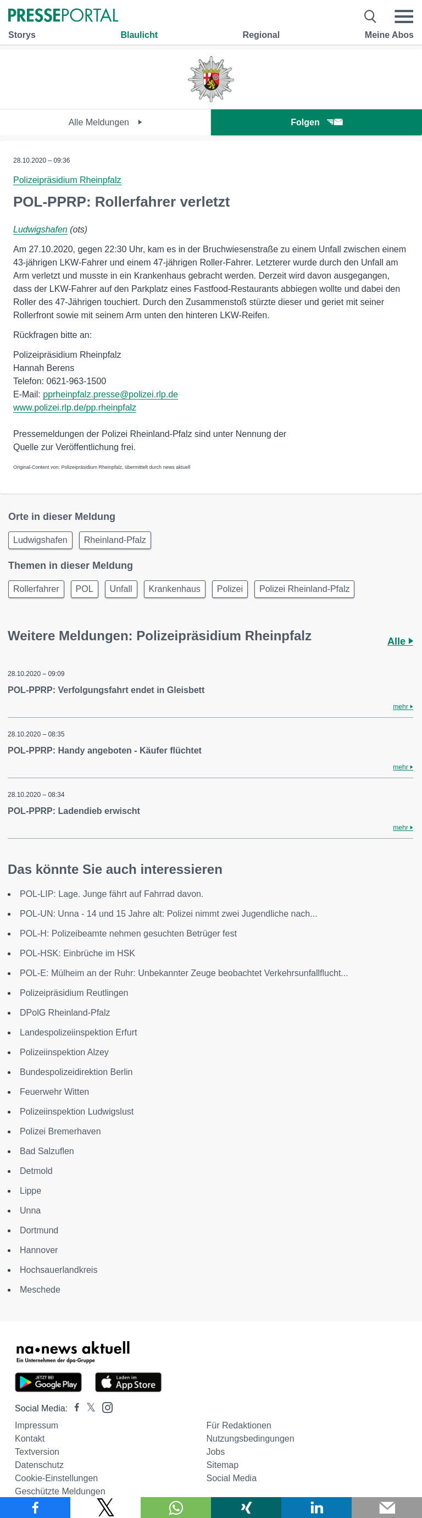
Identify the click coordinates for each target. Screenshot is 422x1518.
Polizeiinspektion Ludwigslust (77, 1111)
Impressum (36, 1425)
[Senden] (387, 1507)
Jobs (215, 1451)
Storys (22, 35)
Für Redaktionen (238, 1425)
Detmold (36, 1171)
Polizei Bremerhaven (60, 1131)
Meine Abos (389, 35)
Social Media (231, 1478)
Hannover (39, 1250)
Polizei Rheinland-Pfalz (304, 589)
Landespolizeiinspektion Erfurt (78, 1032)
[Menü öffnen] (404, 16)
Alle (400, 641)
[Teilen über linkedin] (316, 1507)
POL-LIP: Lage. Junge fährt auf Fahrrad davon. (111, 894)
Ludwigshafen (40, 229)
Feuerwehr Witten (54, 1091)
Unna (30, 1210)
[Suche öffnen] (370, 16)
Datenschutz (39, 1465)
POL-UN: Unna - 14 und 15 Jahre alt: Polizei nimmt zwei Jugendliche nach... (169, 913)
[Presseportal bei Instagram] (104, 1406)
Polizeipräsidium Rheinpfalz (67, 180)
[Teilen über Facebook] (35, 1507)
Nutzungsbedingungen (250, 1438)
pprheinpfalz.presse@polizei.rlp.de (110, 394)
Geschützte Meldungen (60, 1491)
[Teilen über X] (105, 1507)
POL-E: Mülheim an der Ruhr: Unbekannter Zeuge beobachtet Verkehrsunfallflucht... (184, 973)
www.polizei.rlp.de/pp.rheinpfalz (74, 407)
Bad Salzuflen (47, 1151)
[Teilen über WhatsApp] (176, 1507)
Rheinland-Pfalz (115, 540)
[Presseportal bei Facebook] (74, 1408)
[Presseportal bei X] (88, 1408)
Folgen (316, 122)
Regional (261, 35)
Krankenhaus (175, 589)
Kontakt (30, 1438)
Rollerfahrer (36, 589)
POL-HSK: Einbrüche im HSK (77, 953)
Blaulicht (139, 35)
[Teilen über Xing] (246, 1507)
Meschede (40, 1289)
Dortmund (39, 1230)
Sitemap (222, 1465)
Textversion (37, 1451)
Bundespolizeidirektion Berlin (76, 1072)
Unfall (121, 589)
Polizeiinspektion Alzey (64, 1052)
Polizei (230, 589)
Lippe (30, 1190)
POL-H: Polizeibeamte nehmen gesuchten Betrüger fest (128, 933)
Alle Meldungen (106, 122)
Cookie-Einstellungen (56, 1478)
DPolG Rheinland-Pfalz (65, 1012)
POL (84, 589)
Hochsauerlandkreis (58, 1270)
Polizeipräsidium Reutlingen (74, 993)
